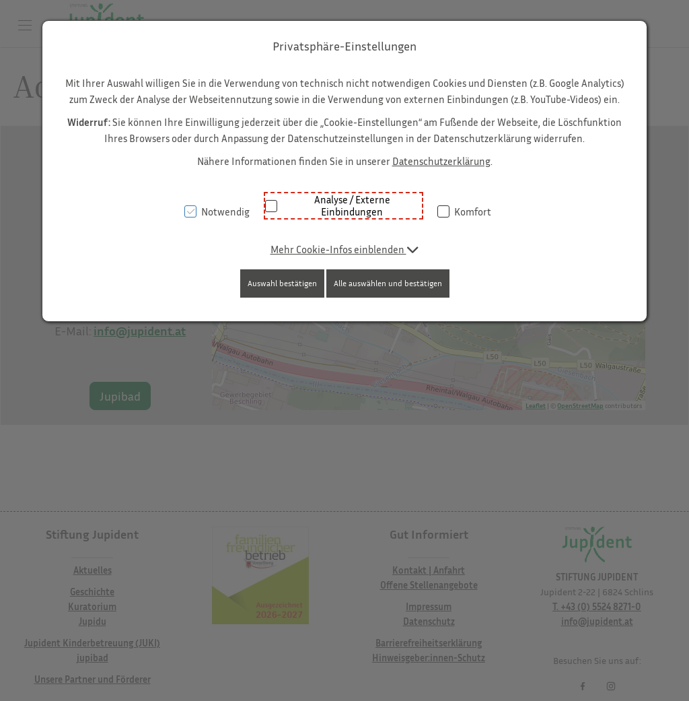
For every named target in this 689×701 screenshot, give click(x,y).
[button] (344, 249)
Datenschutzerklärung (441, 161)
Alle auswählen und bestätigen (388, 283)
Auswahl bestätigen (282, 283)
